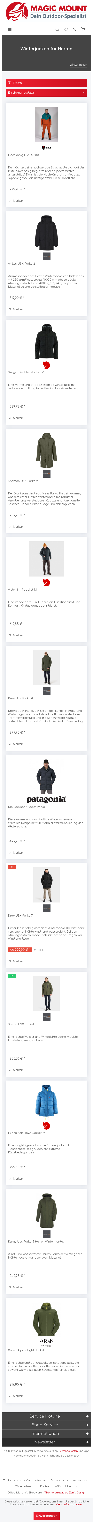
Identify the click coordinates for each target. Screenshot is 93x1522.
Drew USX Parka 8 (20, 698)
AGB (58, 1486)
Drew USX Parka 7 (20, 915)
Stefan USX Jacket (21, 1024)
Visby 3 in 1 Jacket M (22, 589)
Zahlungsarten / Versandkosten (24, 1480)
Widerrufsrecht (25, 1486)
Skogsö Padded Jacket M (26, 372)
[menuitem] (10, 29)
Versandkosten (69, 1451)
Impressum (80, 1480)
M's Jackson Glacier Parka (26, 807)
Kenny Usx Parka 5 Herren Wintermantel (36, 1241)
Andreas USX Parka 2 (23, 481)
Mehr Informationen (69, 1504)
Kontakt (45, 1486)
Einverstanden (46, 1515)
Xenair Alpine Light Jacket (26, 1350)
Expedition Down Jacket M (26, 1133)
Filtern (15, 82)
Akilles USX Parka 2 (21, 263)
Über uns (71, 1486)
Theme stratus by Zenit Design (65, 1492)
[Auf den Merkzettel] (16, 201)
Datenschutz (59, 1480)
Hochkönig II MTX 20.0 (23, 155)
